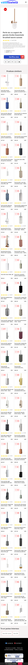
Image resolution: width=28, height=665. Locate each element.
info (12, 94)
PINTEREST (18, 643)
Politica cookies (18, 649)
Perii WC (16, 633)
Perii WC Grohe (7, 633)
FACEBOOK (9, 643)
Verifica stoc (16, 57)
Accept (20, 663)
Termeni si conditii (11, 648)
